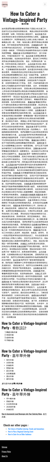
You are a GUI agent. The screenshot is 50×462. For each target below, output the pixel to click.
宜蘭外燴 (44, 36)
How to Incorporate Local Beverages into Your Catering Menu (22, 414)
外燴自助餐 (12, 167)
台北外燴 (31, 63)
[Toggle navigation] (45, 4)
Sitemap (4, 447)
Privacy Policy (6, 451)
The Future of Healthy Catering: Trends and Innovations (26, 429)
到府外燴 (35, 284)
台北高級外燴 (38, 112)
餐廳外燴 (16, 53)
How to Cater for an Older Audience (19, 434)
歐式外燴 (38, 34)
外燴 (11, 99)
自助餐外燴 (39, 110)
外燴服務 (35, 44)
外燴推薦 (16, 172)
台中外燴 (22, 134)
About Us (5, 456)
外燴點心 (24, 243)
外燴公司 (38, 273)
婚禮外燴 (40, 142)
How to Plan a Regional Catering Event (20, 431)
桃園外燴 (39, 194)
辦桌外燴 (29, 126)
